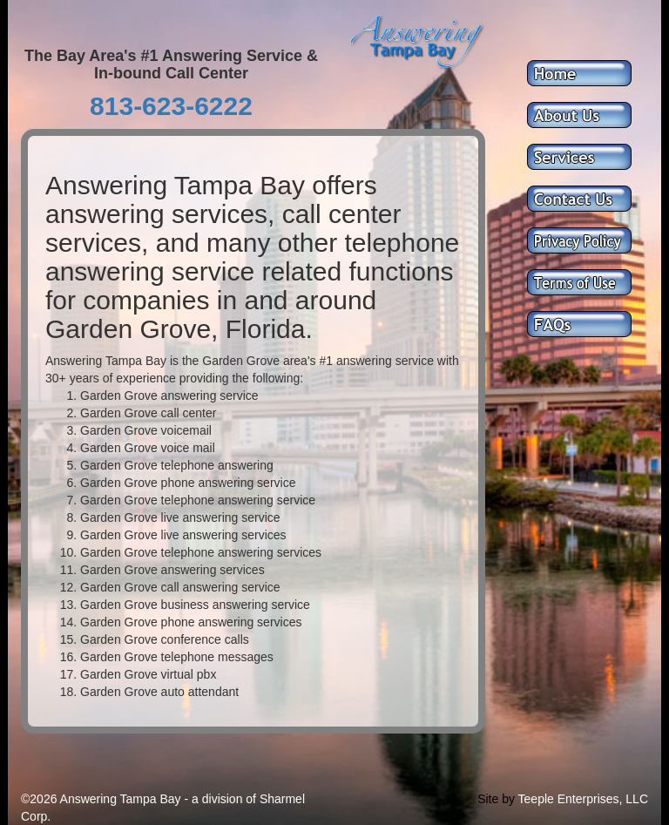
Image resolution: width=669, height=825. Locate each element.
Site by (496, 799)
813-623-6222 (171, 105)
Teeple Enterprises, (570, 799)
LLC (636, 799)
